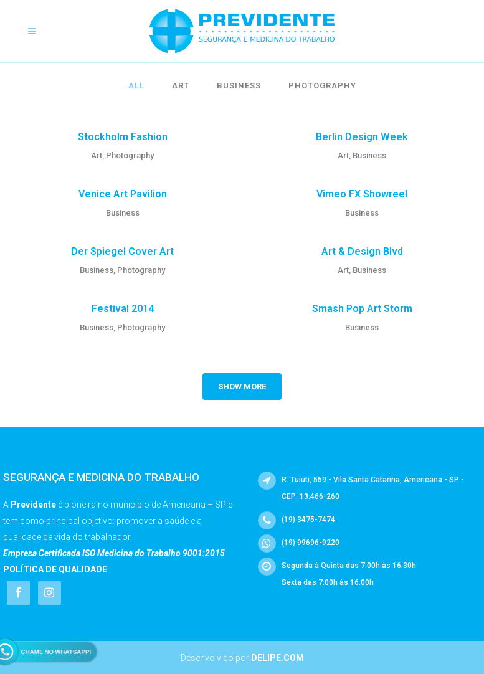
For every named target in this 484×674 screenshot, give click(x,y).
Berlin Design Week (362, 137)
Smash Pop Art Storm (362, 309)
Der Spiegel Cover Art (122, 251)
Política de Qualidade (55, 569)
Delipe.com (277, 658)
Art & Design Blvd (362, 251)
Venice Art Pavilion (122, 194)
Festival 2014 (123, 309)
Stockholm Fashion (123, 137)
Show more (242, 386)
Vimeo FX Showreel (361, 194)
